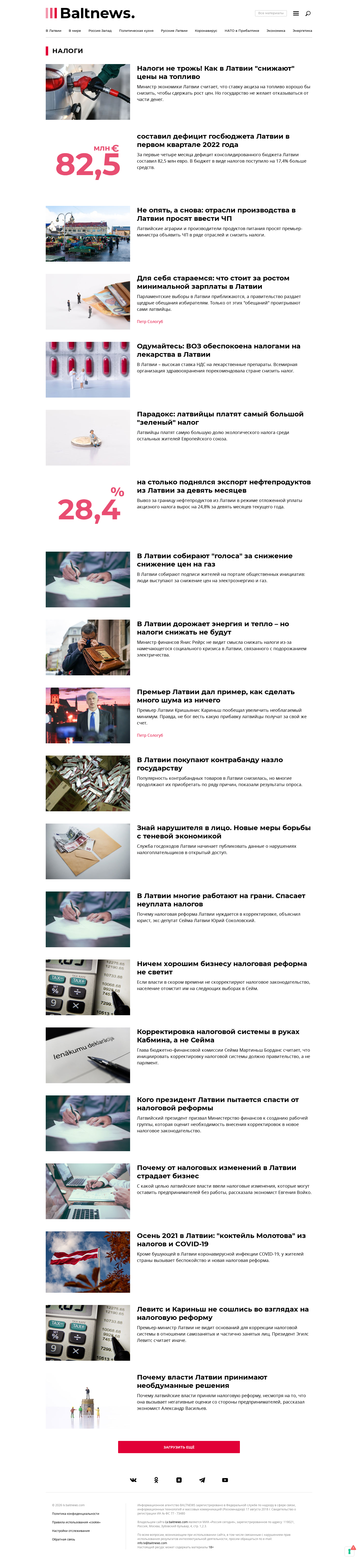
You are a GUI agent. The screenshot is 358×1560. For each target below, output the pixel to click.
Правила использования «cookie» (76, 1522)
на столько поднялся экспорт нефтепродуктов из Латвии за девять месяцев (224, 486)
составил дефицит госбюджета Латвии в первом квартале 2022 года (213, 140)
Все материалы (271, 13)
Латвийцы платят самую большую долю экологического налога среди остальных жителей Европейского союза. (213, 435)
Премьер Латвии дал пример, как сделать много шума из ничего (216, 696)
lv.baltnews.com (176, 1522)
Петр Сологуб (150, 322)
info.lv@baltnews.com (152, 1543)
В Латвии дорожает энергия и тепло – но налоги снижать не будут (213, 628)
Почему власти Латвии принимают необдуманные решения (202, 1381)
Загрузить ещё (179, 1447)
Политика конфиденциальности (75, 1514)
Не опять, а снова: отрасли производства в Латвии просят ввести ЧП (216, 214)
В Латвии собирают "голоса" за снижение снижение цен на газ (215, 560)
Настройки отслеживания (71, 1531)
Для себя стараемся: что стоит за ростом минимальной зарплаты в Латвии (213, 282)
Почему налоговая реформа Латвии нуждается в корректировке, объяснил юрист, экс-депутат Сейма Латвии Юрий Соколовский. (218, 917)
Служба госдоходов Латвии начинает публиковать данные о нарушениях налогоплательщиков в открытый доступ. (216, 849)
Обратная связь (63, 1539)
